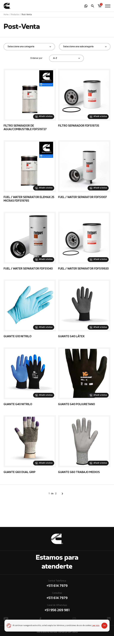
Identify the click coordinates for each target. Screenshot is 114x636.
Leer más (95, 625)
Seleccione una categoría (21, 47)
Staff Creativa (73, 632)
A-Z (55, 58)
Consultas (57, 596)
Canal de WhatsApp (57, 608)
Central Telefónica (57, 584)
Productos (15, 15)
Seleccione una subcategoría (78, 47)
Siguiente (62, 493)
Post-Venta (27, 15)
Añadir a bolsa (45, 116)
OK (104, 626)
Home (6, 15)
